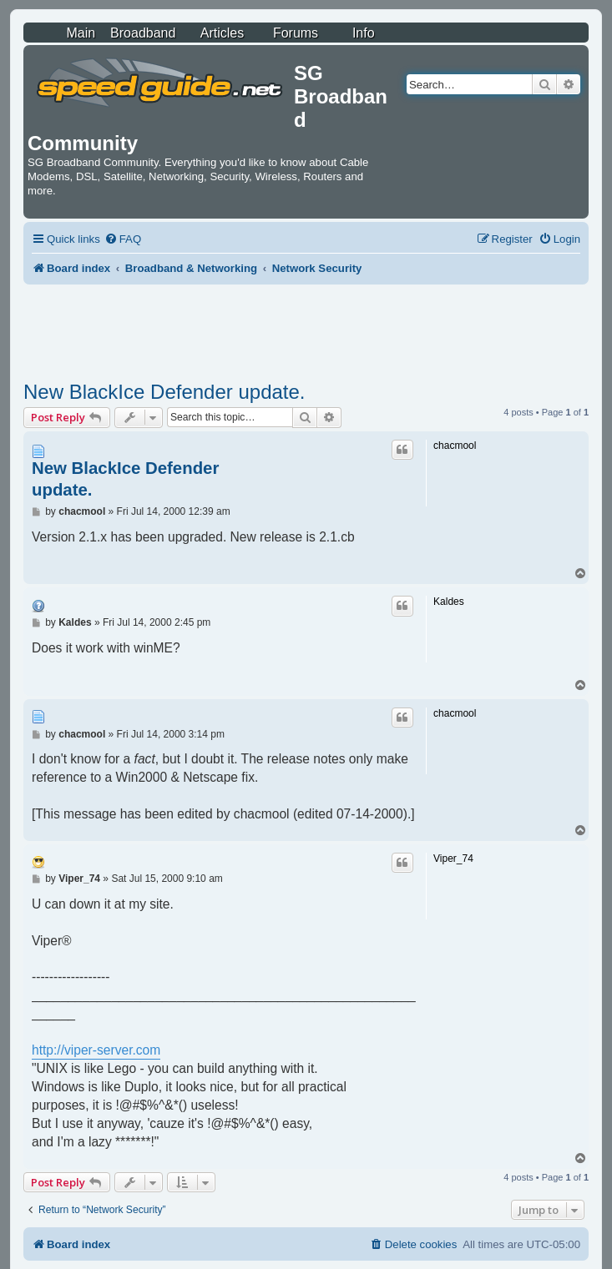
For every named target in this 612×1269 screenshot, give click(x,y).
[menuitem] (122, 239)
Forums (295, 33)
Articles (222, 33)
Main (80, 33)
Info (363, 33)
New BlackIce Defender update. (164, 391)
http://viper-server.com (96, 1050)
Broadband (142, 33)
